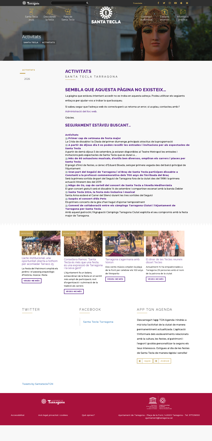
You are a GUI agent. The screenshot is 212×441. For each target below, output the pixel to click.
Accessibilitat (17, 415)
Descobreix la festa (50, 14)
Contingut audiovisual (146, 14)
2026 (27, 79)
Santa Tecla (31, 42)
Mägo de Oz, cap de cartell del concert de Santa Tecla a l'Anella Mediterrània (120, 185)
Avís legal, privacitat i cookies (53, 415)
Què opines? (88, 415)
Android (161, 361)
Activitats (48, 42)
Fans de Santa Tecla (68, 14)
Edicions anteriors (164, 14)
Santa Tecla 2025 (31, 14)
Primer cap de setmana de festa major (94, 138)
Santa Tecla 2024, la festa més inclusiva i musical (101, 192)
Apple (144, 361)
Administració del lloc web (81, 111)
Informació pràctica (183, 14)
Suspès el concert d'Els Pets (87, 198)
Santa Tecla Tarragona (98, 321)
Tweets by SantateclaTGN (37, 384)
